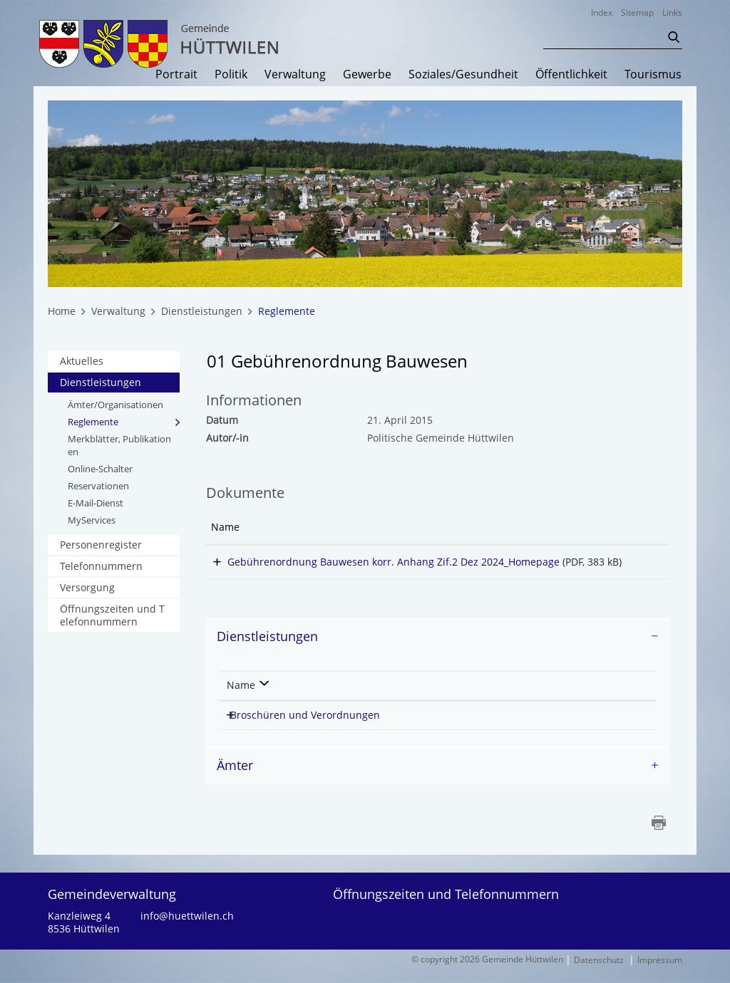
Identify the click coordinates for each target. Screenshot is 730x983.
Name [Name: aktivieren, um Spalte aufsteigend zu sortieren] (225, 527)
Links (672, 12)
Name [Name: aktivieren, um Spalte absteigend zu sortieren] (241, 697)
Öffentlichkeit (571, 75)
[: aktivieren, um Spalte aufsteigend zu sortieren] (638, 528)
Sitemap (637, 12)
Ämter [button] (235, 777)
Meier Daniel (477, 727)
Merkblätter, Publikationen (119, 445)
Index (601, 12)
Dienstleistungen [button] (267, 648)
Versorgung (87, 587)
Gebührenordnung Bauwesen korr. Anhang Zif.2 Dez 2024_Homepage (377, 561)
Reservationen (98, 485)
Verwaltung (295, 75)
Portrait (176, 75)
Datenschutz (599, 973)
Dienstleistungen (100, 382)
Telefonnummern (101, 566)
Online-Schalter (100, 468)
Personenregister (101, 544)
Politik (231, 75)
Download (638, 564)
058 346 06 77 (588, 727)
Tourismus (653, 75)
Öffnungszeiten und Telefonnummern (112, 615)
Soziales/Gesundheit (463, 75)
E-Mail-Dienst (95, 502)
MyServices (91, 520)
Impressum (659, 973)
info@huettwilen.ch (187, 928)
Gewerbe (367, 75)
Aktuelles (81, 361)
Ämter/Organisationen (115, 404)
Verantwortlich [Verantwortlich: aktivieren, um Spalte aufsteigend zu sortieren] (479, 697)
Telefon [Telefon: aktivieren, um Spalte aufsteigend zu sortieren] (569, 697)
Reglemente (123, 421)
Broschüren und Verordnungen (305, 727)
